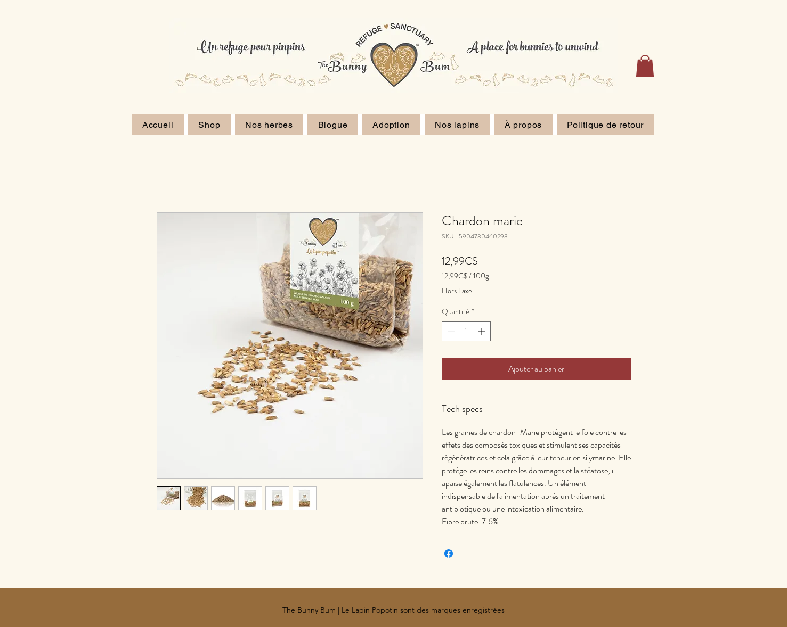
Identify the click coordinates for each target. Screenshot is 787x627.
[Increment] (482, 331)
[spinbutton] (466, 331)
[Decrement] (450, 331)
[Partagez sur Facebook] (448, 553)
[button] (645, 66)
